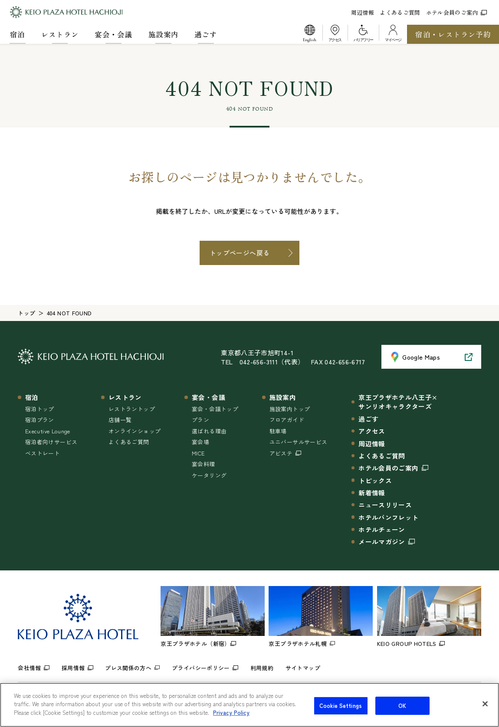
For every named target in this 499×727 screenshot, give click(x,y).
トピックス (375, 480)
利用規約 (261, 668)
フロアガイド (286, 420)
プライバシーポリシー (201, 668)
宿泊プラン (39, 420)
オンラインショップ (134, 431)
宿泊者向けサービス (51, 442)
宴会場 (200, 442)
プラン (200, 420)
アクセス (371, 431)
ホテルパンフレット (388, 517)
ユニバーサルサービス (298, 442)
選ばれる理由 (209, 431)
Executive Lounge (47, 431)
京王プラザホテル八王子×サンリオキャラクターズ (397, 402)
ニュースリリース (385, 504)
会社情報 (29, 668)
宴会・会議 (113, 34)
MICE (198, 453)
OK (402, 714)
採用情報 (73, 668)
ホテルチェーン (381, 529)
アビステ (280, 453)
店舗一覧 (119, 420)
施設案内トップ (289, 409)
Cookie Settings (340, 714)
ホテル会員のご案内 (456, 12)
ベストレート (42, 453)
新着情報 (371, 492)
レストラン (60, 34)
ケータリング (209, 475)
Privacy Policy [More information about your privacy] (231, 721)
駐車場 (278, 431)
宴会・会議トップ (215, 409)
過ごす (205, 34)
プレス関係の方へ (128, 668)
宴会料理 (203, 464)
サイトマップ (303, 668)
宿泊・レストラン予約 (453, 34)
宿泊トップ (39, 409)
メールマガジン (381, 541)
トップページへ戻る (239, 252)
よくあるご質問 (400, 12)
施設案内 (163, 34)
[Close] (485, 711)
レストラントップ (131, 409)
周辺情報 (362, 12)
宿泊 (17, 34)
